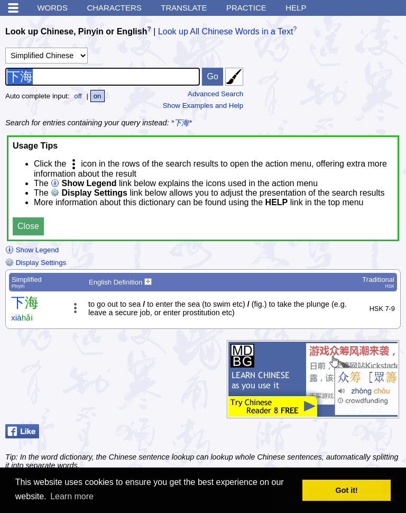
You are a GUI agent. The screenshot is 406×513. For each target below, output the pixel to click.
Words (52, 7)
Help (295, 7)
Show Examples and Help (203, 105)
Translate (184, 7)
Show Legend (32, 250)
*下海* (181, 122)
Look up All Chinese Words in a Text (225, 31)
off (78, 96)
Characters (114, 7)
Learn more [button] (72, 496)
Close (28, 226)
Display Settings (35, 263)
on (98, 96)
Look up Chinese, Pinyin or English (76, 31)
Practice (246, 7)
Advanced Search (215, 94)
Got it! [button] (347, 490)
